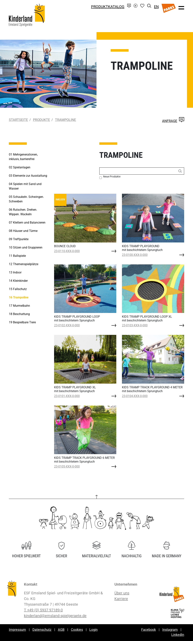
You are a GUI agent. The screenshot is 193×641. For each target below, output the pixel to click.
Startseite (18, 120)
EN (156, 6)
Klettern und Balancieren (27, 222)
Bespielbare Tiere (22, 322)
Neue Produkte (111, 176)
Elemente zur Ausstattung (28, 175)
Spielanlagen (19, 167)
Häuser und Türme (23, 231)
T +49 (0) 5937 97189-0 (43, 610)
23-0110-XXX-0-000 (67, 251)
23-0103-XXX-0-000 (135, 325)
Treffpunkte (18, 239)
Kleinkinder (18, 281)
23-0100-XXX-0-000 (135, 255)
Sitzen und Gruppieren (25, 247)
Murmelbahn (19, 305)
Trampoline (65, 120)
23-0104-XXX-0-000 (135, 396)
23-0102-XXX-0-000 (67, 325)
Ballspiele (17, 256)
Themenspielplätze (23, 264)
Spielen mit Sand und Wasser (25, 186)
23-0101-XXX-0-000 (67, 396)
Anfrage (173, 121)
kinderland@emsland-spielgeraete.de (55, 615)
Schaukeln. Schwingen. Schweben (26, 199)
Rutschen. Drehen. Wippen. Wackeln (23, 212)
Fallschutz (18, 289)
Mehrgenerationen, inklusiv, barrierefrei (23, 157)
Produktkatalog (107, 6)
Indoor (15, 272)
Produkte (41, 120)
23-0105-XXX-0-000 (67, 466)
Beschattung (19, 314)
